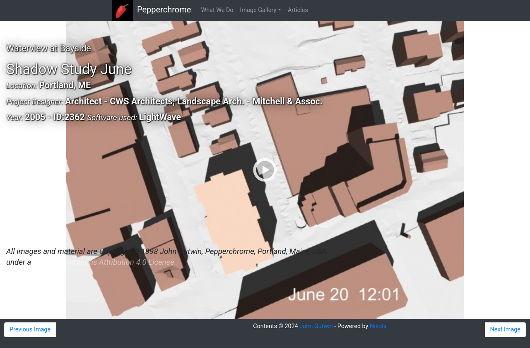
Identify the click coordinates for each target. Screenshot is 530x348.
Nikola (378, 326)
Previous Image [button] (30, 329)
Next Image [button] (505, 329)
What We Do (217, 10)
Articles (298, 10)
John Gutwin (315, 326)
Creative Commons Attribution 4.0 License (103, 262)
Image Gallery (258, 10)
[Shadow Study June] (265, 169)
